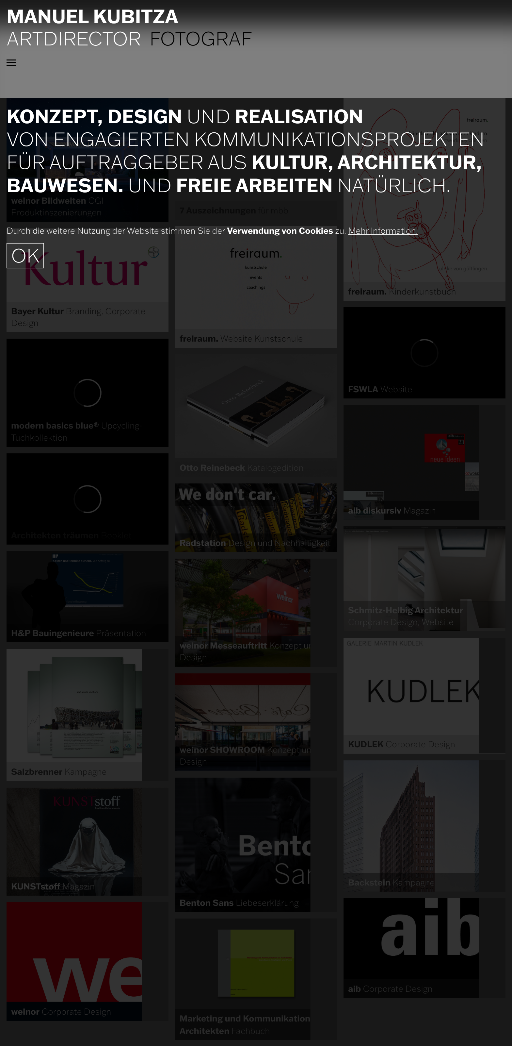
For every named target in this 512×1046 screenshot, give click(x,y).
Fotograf (201, 38)
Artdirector (74, 38)
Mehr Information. (383, 230)
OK (25, 255)
